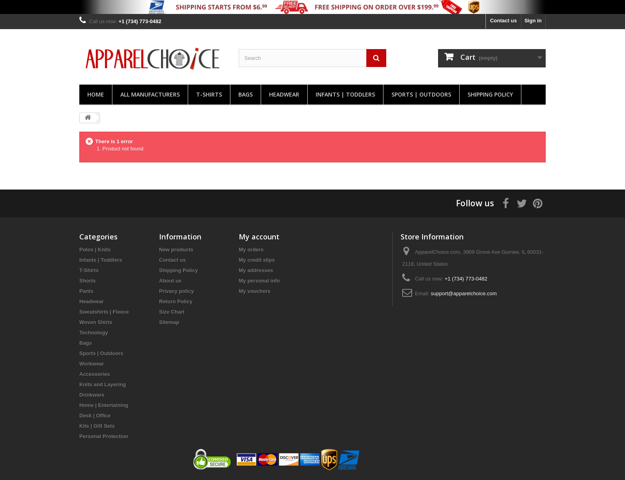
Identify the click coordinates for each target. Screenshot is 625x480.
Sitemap (169, 322)
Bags (245, 94)
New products (176, 250)
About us (170, 281)
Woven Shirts (95, 322)
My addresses (256, 270)
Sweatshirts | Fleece (104, 312)
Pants (86, 291)
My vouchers (254, 291)
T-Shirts (209, 94)
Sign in (533, 21)
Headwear (284, 94)
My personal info (259, 281)
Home (95, 94)
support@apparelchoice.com (464, 293)
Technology (93, 333)
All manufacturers (150, 94)
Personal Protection (103, 436)
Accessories (94, 374)
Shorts (87, 281)
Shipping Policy (490, 94)
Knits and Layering (102, 384)
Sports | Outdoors (421, 94)
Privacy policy (176, 291)
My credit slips (257, 260)
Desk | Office (95, 416)
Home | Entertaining (103, 405)
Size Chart (172, 312)
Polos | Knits (95, 250)
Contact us (503, 21)
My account (259, 236)
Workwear (91, 364)
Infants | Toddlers (345, 94)
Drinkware (91, 395)
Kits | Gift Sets (97, 426)
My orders (251, 250)
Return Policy (176, 301)
